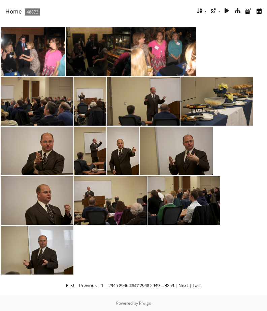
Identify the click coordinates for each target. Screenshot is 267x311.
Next (183, 285)
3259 (169, 285)
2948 (144, 285)
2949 (155, 285)
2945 (113, 285)
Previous (88, 285)
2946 (123, 285)
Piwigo (145, 303)
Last (197, 285)
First (70, 285)
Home (13, 11)
